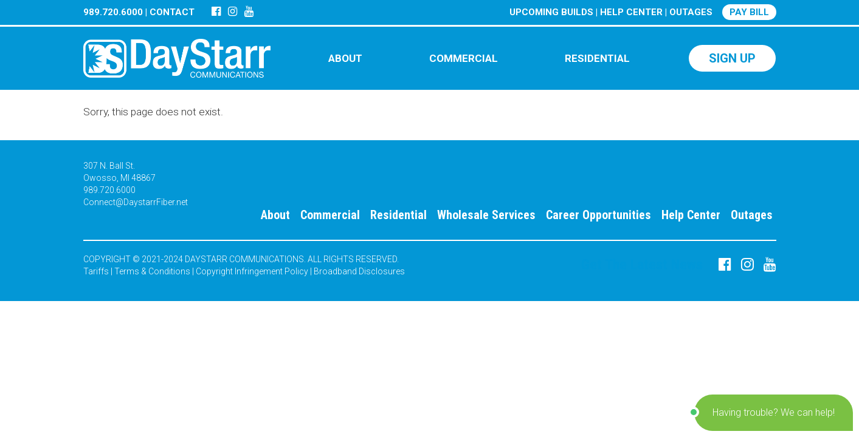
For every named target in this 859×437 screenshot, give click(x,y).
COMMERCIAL (463, 58)
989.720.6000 (113, 12)
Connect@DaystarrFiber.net (135, 202)
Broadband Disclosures (359, 271)
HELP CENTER (631, 12)
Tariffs (96, 271)
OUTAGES (690, 12)
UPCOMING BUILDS (551, 12)
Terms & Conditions (152, 271)
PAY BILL (749, 12)
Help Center (690, 215)
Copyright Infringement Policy (252, 271)
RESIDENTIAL (597, 58)
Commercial (330, 215)
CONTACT (172, 12)
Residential (398, 215)
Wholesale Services (486, 215)
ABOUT (345, 58)
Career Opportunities (598, 215)
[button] (773, 413)
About (275, 215)
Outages (752, 215)
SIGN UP (732, 58)
